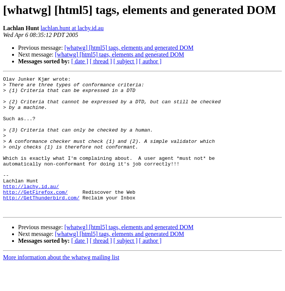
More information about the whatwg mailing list (61, 284)
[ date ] (79, 61)
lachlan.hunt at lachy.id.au (72, 28)
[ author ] (150, 61)
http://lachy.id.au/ (31, 208)
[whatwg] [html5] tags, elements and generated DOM (129, 47)
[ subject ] (125, 61)
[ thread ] (101, 61)
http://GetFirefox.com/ (35, 215)
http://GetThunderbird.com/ (41, 222)
